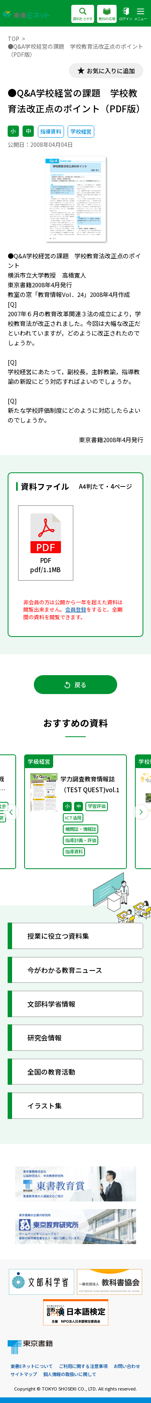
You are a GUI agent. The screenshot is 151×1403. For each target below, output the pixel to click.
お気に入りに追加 (111, 70)
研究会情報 (44, 1037)
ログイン (125, 14)
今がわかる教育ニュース (64, 970)
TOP (13, 39)
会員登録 (75, 609)
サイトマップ (23, 1374)
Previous (11, 812)
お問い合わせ (127, 1366)
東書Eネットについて (31, 1366)
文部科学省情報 (51, 1004)
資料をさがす (83, 14)
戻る (75, 684)
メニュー (140, 14)
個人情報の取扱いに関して (69, 1374)
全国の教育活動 (51, 1072)
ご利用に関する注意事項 (83, 1366)
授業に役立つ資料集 (58, 936)
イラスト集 (44, 1105)
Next (140, 812)
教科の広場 (107, 14)
